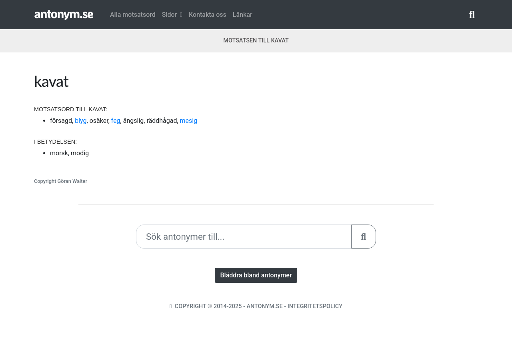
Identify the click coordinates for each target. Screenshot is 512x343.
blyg (80, 120)
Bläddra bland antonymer (256, 275)
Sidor (172, 14)
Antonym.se (264, 306)
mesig (189, 120)
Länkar (242, 14)
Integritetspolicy (315, 306)
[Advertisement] (370, 128)
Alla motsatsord (133, 14)
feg (115, 120)
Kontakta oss (207, 14)
